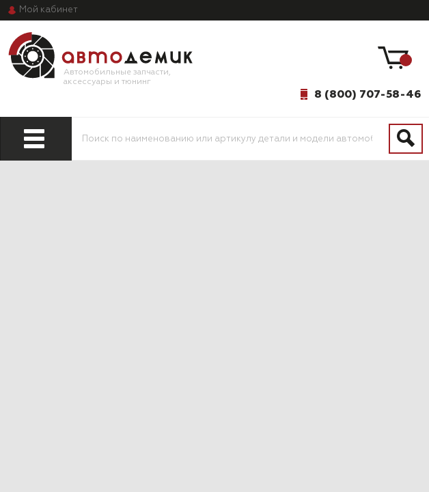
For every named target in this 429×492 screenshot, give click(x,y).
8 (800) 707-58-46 (367, 94)
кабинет (48, 9)
